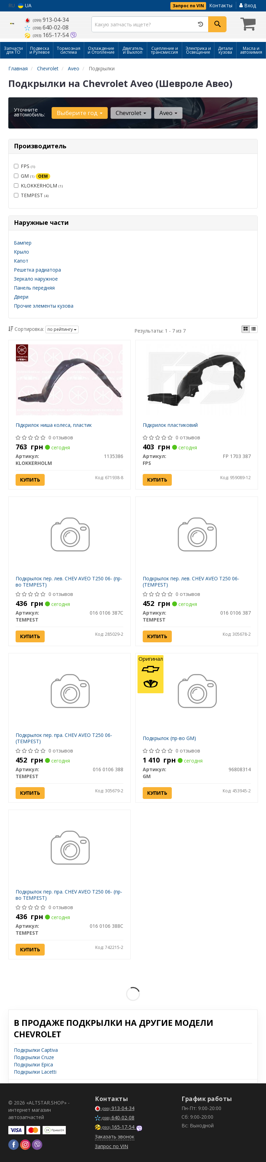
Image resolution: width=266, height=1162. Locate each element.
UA (25, 5)
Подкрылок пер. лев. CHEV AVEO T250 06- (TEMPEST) (191, 581)
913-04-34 (47, 20)
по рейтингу (62, 329)
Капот (21, 260)
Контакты (220, 5)
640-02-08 (47, 27)
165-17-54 (47, 35)
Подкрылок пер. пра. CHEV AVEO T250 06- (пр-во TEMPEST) (69, 894)
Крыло (21, 251)
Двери (21, 296)
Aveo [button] (168, 113)
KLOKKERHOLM (38, 185)
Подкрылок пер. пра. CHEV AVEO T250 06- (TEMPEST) (64, 738)
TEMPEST (31, 195)
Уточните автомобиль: (29, 112)
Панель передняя (34, 287)
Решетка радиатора (37, 269)
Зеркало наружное (36, 278)
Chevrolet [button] (131, 113)
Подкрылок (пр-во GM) (169, 738)
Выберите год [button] (80, 113)
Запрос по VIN (188, 6)
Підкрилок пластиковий (170, 425)
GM (32, 176)
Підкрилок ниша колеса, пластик (54, 425)
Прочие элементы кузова (43, 305)
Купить (30, 479)
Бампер (23, 242)
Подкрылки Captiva (36, 1050)
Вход (247, 5)
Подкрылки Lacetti (35, 1071)
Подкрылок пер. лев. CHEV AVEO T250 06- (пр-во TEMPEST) (69, 581)
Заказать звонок (114, 1136)
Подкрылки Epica (33, 1064)
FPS (24, 166)
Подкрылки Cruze (34, 1057)
